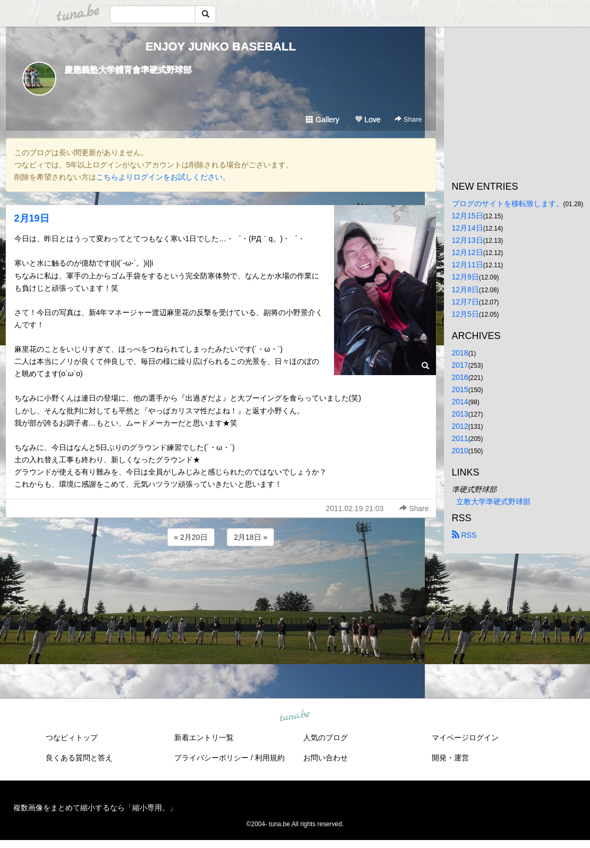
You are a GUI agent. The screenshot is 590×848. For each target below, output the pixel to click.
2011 (460, 438)
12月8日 (465, 289)
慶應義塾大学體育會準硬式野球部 (128, 69)
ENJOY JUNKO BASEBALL (221, 46)
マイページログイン (465, 737)
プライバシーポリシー (211, 757)
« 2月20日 (191, 537)
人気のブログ (325, 737)
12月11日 (467, 264)
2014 (460, 401)
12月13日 (467, 240)
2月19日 (31, 218)
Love (367, 119)
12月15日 (467, 215)
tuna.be (294, 716)
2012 (460, 426)
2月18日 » (250, 537)
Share (408, 119)
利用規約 (270, 757)
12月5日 (465, 314)
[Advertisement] (221, 577)
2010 (460, 450)
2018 (460, 353)
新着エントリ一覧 (204, 737)
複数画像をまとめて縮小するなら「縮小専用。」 (95, 807)
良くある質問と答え (79, 757)
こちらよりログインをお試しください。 (163, 177)
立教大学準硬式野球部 (493, 501)
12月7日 (465, 302)
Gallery (322, 119)
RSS (464, 535)
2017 (460, 365)
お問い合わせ (325, 757)
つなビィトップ (72, 737)
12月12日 (467, 252)
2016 (460, 377)
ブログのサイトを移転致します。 (507, 203)
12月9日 (465, 277)
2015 (460, 389)
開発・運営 (450, 757)
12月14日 (467, 228)
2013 (460, 414)
